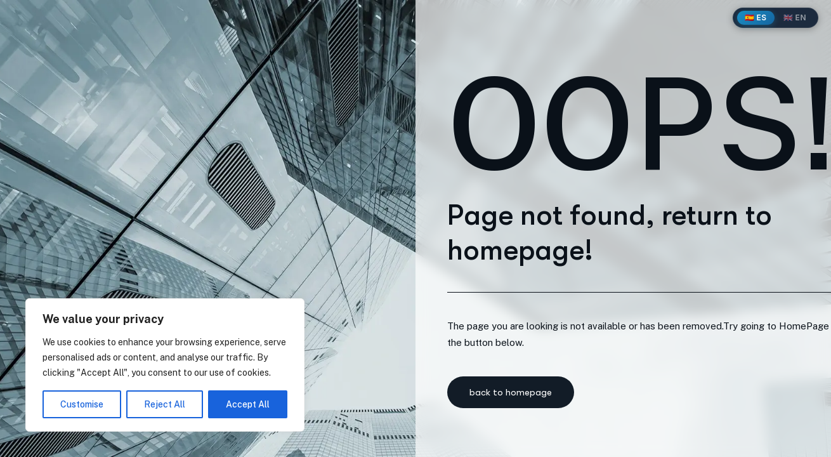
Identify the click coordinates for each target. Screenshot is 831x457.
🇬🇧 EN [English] (794, 17)
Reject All (164, 404)
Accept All (248, 404)
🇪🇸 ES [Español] (756, 17)
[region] (164, 365)
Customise (81, 404)
